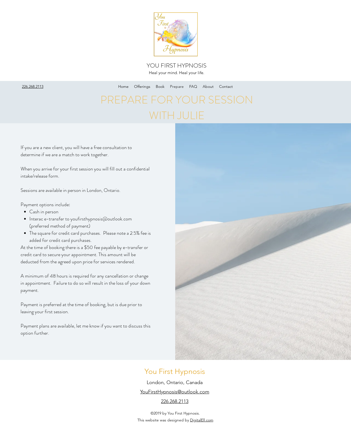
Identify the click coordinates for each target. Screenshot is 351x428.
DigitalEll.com (201, 420)
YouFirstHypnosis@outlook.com (174, 392)
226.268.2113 (174, 401)
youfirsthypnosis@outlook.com (101, 218)
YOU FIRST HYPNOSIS (176, 65)
